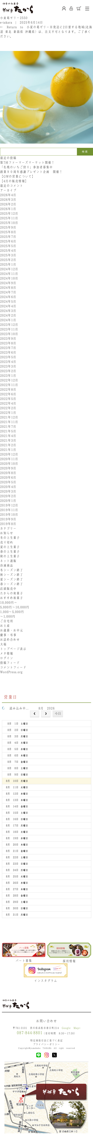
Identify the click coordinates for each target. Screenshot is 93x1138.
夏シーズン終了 (11, 579)
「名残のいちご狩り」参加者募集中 (26, 167)
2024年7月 (8, 292)
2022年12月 (9, 380)
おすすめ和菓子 (11, 597)
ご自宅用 (6, 621)
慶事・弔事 (8, 634)
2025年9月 (8, 227)
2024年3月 (8, 310)
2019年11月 (9, 509)
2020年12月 (9, 454)
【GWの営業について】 (17, 176)
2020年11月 (9, 458)
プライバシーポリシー (46, 1044)
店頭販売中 (8, 588)
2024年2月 (8, 315)
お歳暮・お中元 (11, 630)
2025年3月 (8, 255)
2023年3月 (8, 366)
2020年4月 (8, 486)
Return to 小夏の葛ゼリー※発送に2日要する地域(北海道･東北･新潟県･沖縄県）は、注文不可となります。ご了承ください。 (46, 31)
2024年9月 (8, 282)
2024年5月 (8, 301)
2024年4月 (8, 306)
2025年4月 (8, 250)
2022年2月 (8, 408)
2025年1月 (8, 264)
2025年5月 (8, 245)
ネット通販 (8, 560)
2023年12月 (9, 324)
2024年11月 (9, 273)
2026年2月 (8, 204)
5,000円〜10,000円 (14, 607)
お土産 (5, 625)
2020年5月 (8, 482)
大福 (3, 644)
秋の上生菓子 (10, 556)
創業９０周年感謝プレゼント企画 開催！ (31, 171)
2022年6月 (8, 394)
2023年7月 (8, 347)
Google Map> (71, 1028)
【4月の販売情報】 (14, 181)
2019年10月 (9, 514)
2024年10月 (9, 278)
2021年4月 (8, 435)
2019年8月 (8, 523)
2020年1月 (8, 500)
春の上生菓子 (10, 551)
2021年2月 (8, 445)
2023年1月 (8, 375)
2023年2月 (8, 370)
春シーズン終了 (11, 583)
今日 (58, 713)
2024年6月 (8, 296)
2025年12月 (9, 213)
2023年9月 (8, 338)
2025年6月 (8, 241)
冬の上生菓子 (10, 537)
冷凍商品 (6, 565)
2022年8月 (8, 389)
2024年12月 (9, 269)
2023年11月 (9, 329)
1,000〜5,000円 (12, 611)
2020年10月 (9, 463)
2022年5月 (8, 398)
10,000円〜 (8, 602)
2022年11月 (9, 384)
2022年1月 (8, 412)
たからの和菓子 (11, 593)
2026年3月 (8, 199)
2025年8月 (8, 232)
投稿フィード (10, 662)
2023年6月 (8, 352)
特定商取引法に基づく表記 (46, 1040)
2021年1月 (8, 449)
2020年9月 (8, 468)
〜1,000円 (7, 616)
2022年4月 (8, 403)
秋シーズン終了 (11, 574)
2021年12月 (9, 417)
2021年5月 (8, 431)
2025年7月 (8, 236)
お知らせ (6, 533)
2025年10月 (9, 222)
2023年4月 (8, 361)
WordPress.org (11, 671)
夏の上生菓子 (10, 546)
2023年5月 (8, 357)
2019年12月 (9, 505)
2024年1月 (8, 320)
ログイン (6, 658)
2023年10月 (9, 333)
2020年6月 (8, 477)
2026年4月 (8, 194)
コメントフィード (13, 667)
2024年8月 (8, 287)
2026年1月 (8, 208)
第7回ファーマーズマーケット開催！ (27, 162)
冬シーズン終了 (11, 570)
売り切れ (6, 542)
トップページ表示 (13, 648)
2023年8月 (8, 343)
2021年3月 (8, 440)
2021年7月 (8, 426)
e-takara (6, 22)
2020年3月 (8, 491)
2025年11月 (9, 218)
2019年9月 (8, 519)
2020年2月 (8, 496)
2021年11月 (9, 421)
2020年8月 (8, 472)
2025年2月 (8, 259)
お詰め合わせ (10, 639)
